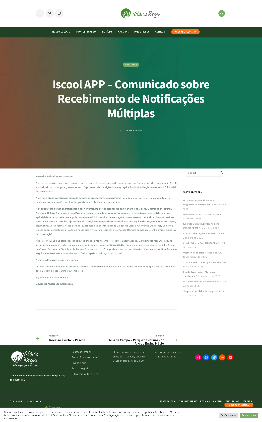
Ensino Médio (79, 362)
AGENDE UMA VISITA (185, 31)
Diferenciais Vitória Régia (85, 374)
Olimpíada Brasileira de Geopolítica (201, 291)
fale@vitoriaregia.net (167, 352)
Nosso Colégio (61, 31)
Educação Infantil (81, 351)
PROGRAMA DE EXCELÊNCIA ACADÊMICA (202, 214)
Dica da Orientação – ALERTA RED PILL (202, 243)
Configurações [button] (228, 415)
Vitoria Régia (131, 64)
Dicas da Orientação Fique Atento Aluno (203, 233)
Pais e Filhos (142, 31)
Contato (160, 31)
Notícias (107, 31)
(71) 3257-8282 (165, 356)
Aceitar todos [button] (249, 415)
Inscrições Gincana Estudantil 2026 (200, 281)
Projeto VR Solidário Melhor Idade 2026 (203, 252)
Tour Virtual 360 (86, 31)
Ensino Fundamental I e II (86, 357)
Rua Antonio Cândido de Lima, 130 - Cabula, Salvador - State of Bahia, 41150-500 (130, 356)
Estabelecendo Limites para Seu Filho (202, 262)
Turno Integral (80, 368)
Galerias (123, 31)
